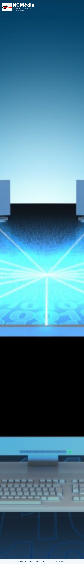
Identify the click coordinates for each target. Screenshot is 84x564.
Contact (61, 561)
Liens (55, 561)
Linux (50, 561)
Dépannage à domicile (40, 561)
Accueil (13, 561)
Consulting (28, 561)
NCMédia (23, 5)
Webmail (20, 561)
